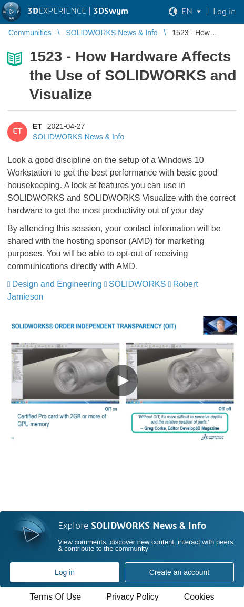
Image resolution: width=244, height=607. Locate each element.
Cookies (199, 596)
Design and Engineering (57, 284)
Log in (65, 572)
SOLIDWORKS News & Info (78, 136)
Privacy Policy (132, 596)
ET (37, 126)
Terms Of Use (55, 596)
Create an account (179, 572)
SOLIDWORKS (137, 284)
